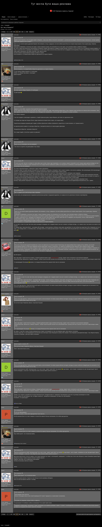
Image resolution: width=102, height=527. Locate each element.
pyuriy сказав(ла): (18, 429)
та (19, 60)
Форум (3, 16)
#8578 (99, 447)
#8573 (99, 340)
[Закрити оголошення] (100, 22)
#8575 (99, 381)
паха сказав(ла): (18, 106)
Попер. (3, 31)
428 (14, 31)
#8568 (99, 206)
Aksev (3, 29)
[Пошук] (98, 17)
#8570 (99, 271)
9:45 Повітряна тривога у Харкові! (62, 11)
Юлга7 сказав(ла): (19, 66)
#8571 (99, 293)
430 (19, 31)
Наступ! (31, 31)
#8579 (99, 470)
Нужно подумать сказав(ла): (21, 343)
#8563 (99, 84)
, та (21, 443)
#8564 (99, 103)
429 (17, 31)
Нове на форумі (11, 16)
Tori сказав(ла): (18, 87)
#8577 (99, 426)
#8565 (99, 138)
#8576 (99, 407)
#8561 (99, 34)
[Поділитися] (97, 34)
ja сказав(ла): (17, 317)
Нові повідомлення (5, 19)
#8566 (99, 157)
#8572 (99, 314)
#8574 (99, 359)
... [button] (24, 31)
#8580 (99, 489)
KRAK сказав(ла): (18, 492)
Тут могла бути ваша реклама (51, 3)
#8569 (99, 239)
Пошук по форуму (14, 19)
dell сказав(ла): (18, 37)
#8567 (99, 187)
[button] (16, 17)
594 (27, 31)
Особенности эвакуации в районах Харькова (12, 22)
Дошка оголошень (22, 16)
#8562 (99, 63)
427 (11, 31)
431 (22, 31)
